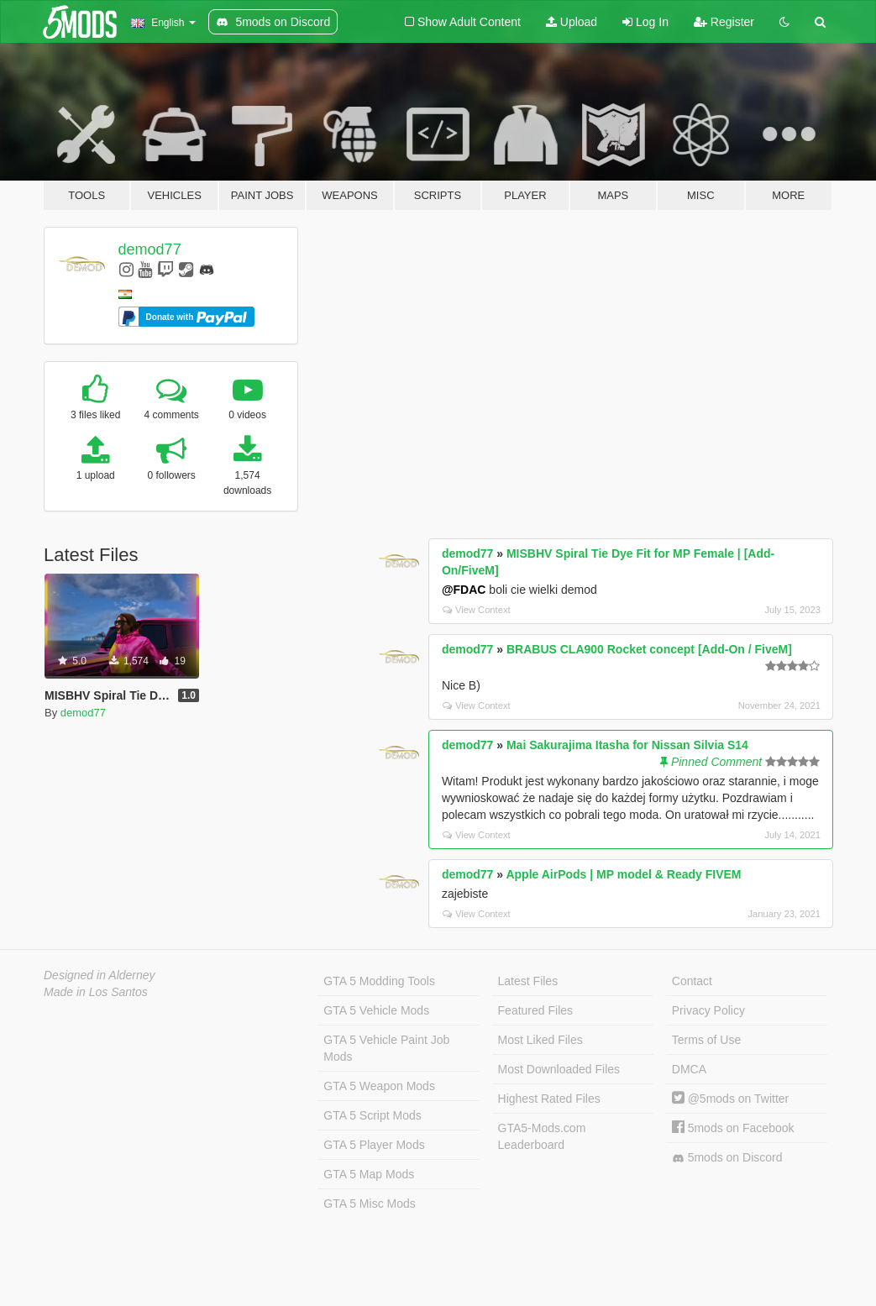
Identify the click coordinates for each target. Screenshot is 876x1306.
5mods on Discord (727, 1158)
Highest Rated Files (549, 1098)
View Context (477, 610)
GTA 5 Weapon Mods (379, 1086)
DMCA (689, 1069)
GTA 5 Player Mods (373, 1144)
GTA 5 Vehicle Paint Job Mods (386, 1048)
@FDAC (464, 589)
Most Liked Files (540, 1039)
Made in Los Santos (96, 992)
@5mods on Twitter (730, 1098)
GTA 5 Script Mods (372, 1115)
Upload (571, 22)
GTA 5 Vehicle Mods (376, 1010)
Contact (692, 981)
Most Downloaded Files (559, 1069)
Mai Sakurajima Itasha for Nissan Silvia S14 (627, 745)
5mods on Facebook (733, 1128)
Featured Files (535, 1010)
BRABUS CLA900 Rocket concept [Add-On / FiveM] (649, 649)
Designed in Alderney (99, 975)
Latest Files (528, 981)
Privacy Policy (708, 1010)
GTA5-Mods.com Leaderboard (542, 1136)
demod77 (149, 249)
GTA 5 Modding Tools (379, 981)
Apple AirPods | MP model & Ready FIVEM (623, 874)
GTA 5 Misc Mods (369, 1203)
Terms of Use (706, 1039)
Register (724, 22)
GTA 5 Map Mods (368, 1174)
